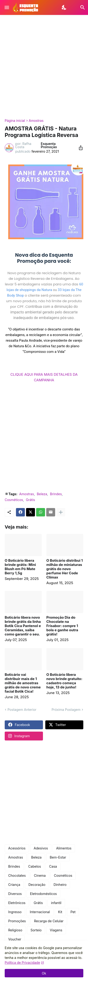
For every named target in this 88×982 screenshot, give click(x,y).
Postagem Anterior (22, 710)
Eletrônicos (16, 903)
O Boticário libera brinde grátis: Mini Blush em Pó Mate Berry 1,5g (20, 566)
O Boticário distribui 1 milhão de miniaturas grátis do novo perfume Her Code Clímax (64, 568)
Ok (44, 973)
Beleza (42, 494)
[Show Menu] (6, 7)
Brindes (56, 494)
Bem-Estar (58, 857)
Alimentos (63, 848)
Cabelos (34, 866)
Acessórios (17, 848)
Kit (60, 912)
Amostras (36, 120)
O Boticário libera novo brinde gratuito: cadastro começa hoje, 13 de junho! (64, 681)
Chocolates (17, 875)
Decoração (36, 885)
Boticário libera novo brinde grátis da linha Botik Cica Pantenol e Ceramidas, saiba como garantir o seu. (23, 625)
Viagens (56, 930)
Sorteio (36, 930)
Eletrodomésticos (43, 894)
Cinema (40, 875)
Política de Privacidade (22, 962)
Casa (53, 866)
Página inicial (15, 120)
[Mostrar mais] (60, 512)
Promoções (17, 921)
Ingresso (15, 912)
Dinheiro (60, 885)
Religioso (15, 930)
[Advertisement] (44, 67)
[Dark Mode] (64, 7)
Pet (73, 912)
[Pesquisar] (79, 7)
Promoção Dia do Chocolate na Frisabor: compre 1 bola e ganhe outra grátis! (62, 625)
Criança (14, 885)
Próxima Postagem (66, 710)
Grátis (30, 500)
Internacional (40, 912)
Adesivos (41, 848)
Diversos (15, 894)
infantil (56, 903)
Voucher (14, 939)
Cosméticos (14, 500)
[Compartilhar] (79, 148)
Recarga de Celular (49, 921)
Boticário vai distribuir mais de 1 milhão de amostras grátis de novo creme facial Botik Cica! (23, 683)
